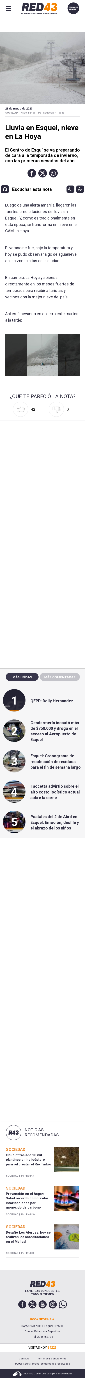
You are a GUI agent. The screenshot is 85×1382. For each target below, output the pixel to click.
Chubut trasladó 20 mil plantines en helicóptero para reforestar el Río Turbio (28, 1159)
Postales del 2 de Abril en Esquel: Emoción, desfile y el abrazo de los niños (54, 822)
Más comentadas (59, 677)
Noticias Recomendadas (42, 1132)
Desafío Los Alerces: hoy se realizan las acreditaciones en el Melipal (28, 1237)
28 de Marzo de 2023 (18, 108)
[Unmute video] (42, 355)
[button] (32, 173)
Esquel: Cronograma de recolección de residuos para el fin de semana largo (55, 761)
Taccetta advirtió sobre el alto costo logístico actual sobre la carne (55, 792)
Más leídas (22, 677)
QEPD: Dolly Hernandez (51, 700)
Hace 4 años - (29, 112)
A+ (71, 189)
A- (80, 189)
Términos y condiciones (51, 1358)
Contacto (24, 1358)
